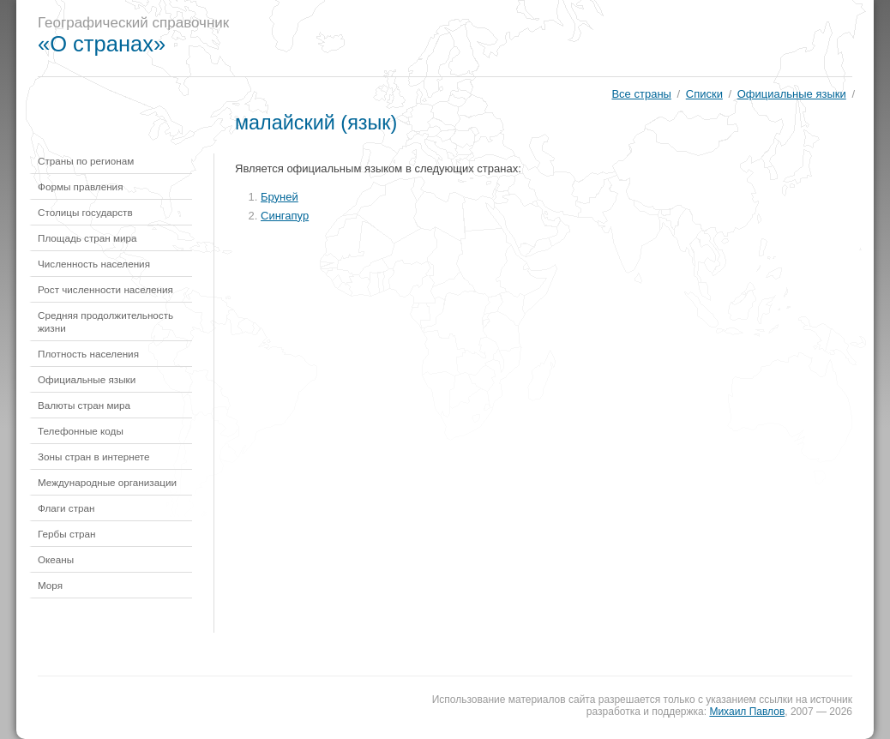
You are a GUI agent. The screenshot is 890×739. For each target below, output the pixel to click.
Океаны (56, 559)
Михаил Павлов (747, 712)
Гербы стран (67, 533)
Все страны (641, 93)
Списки (704, 93)
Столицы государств (85, 212)
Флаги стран (66, 508)
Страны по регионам (86, 160)
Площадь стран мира (87, 237)
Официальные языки (791, 93)
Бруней (279, 196)
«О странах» (101, 44)
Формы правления (80, 186)
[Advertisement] (560, 38)
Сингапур (285, 215)
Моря (50, 585)
